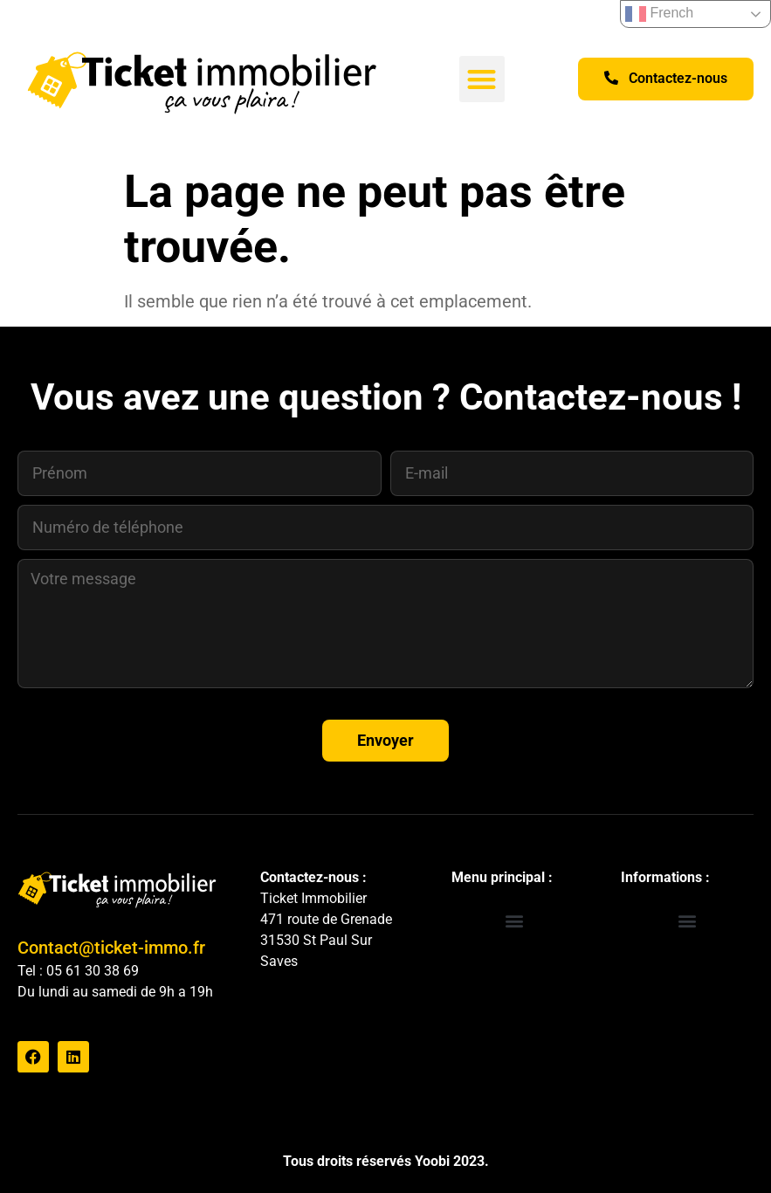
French (659, 13)
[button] (482, 79)
